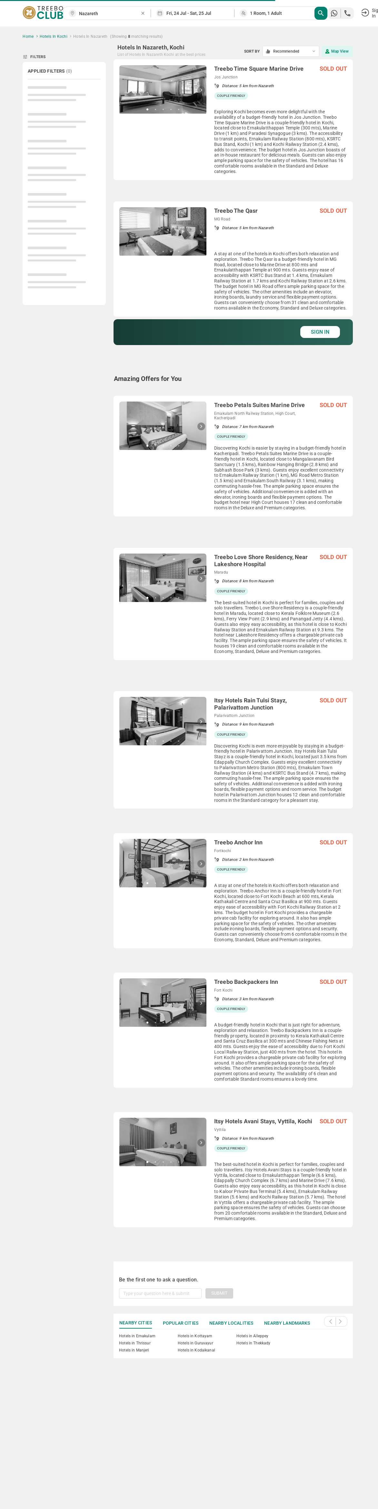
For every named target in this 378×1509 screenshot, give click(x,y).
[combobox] (109, 13)
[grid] (233, 653)
